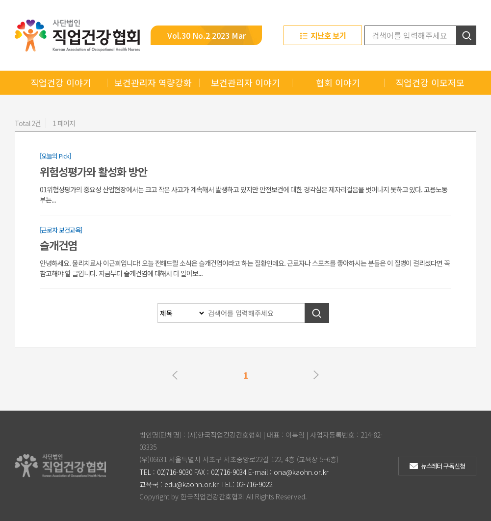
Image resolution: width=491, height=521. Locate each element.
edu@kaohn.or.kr (191, 484)
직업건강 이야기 (60, 82)
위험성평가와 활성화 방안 (93, 171)
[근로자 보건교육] (61, 229)
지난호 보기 (328, 35)
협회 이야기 (338, 82)
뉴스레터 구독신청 (443, 465)
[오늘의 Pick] (55, 155)
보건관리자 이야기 (245, 82)
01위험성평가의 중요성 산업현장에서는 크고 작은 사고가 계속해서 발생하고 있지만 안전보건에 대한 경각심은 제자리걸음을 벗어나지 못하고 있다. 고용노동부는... (243, 194)
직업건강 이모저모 (430, 82)
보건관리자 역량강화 (153, 82)
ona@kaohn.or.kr (301, 472)
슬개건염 (58, 245)
